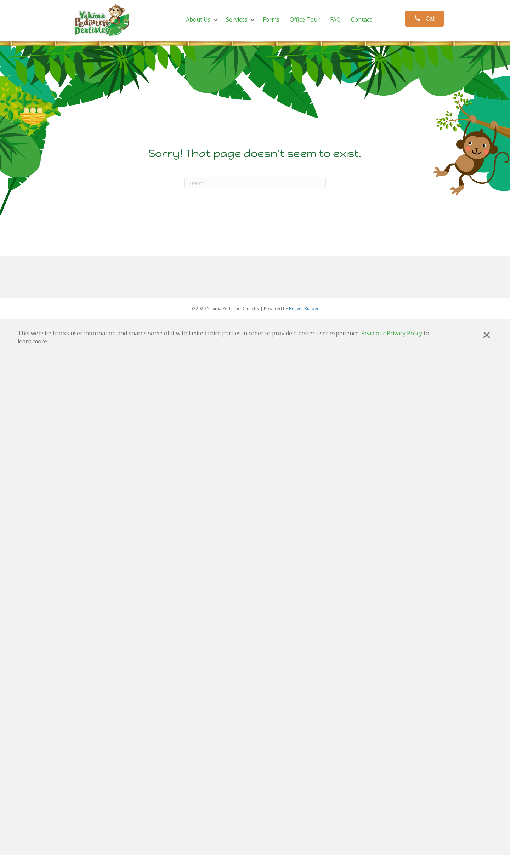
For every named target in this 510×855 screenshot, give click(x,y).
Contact (361, 19)
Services (237, 19)
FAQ (335, 19)
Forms (271, 19)
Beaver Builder (304, 309)
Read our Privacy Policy (391, 333)
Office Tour (305, 19)
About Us (198, 19)
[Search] (255, 183)
